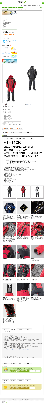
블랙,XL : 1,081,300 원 (12, 118)
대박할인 (8, 7)
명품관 (12, 7)
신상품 (4, 7)
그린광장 (20, 7)
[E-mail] (19, 402)
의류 (39, 9)
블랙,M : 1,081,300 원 (12, 116)
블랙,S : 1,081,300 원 (12, 115)
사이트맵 (31, 399)
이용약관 (21, 399)
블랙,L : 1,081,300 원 (12, 117)
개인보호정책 (27, 399)
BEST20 (16, 7)
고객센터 (16, 399)
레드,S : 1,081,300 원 (12, 120)
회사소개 (12, 399)
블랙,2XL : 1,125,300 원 (12, 119)
